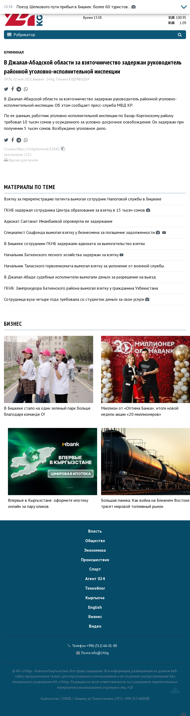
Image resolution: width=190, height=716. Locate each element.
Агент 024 (95, 578)
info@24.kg (100, 653)
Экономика (95, 550)
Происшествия (95, 559)
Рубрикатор (21, 34)
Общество (95, 540)
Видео (95, 626)
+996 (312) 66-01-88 (102, 646)
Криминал (14, 52)
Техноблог (95, 588)
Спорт (95, 569)
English (95, 607)
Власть (95, 531)
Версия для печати (21, 160)
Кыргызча (95, 597)
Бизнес (95, 616)
